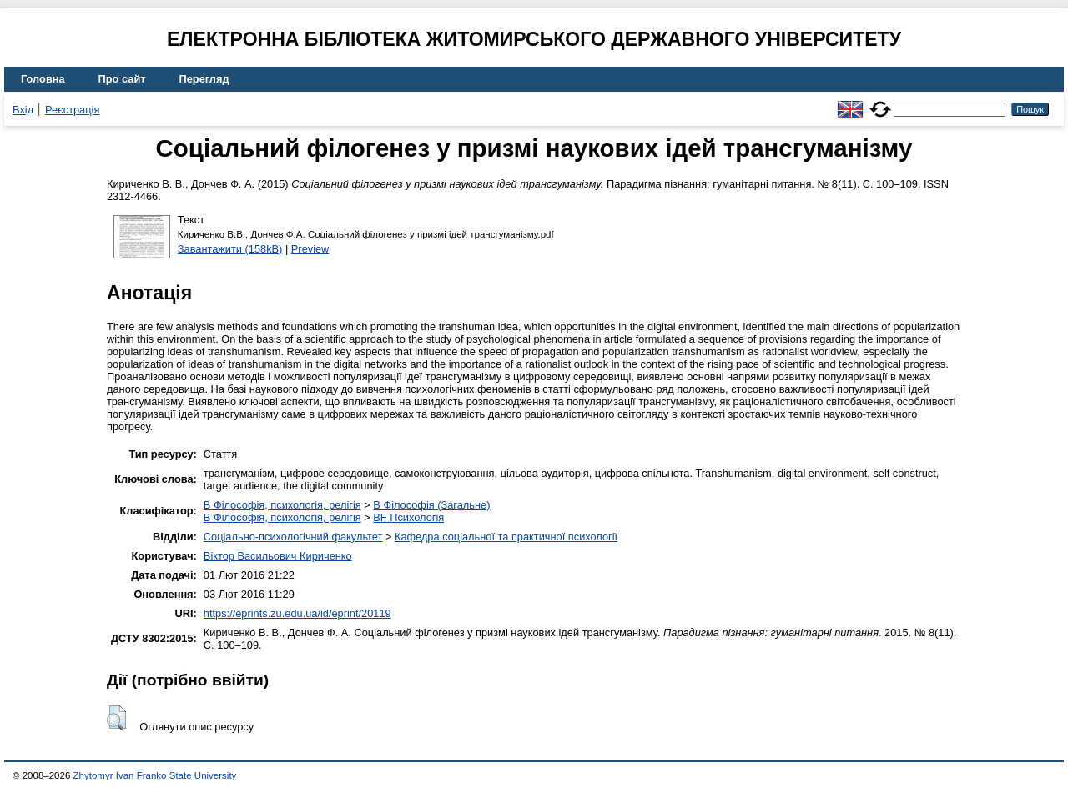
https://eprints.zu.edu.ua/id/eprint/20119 (297, 613)
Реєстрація (72, 109)
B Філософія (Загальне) (431, 505)
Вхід (23, 109)
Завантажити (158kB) (230, 249)
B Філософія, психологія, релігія (282, 505)
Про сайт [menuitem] (122, 79)
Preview (310, 249)
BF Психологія (408, 517)
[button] (116, 717)
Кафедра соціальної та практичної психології (506, 536)
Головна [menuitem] (43, 79)
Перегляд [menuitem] (204, 79)
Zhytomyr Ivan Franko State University (155, 775)
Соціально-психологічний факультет (293, 536)
